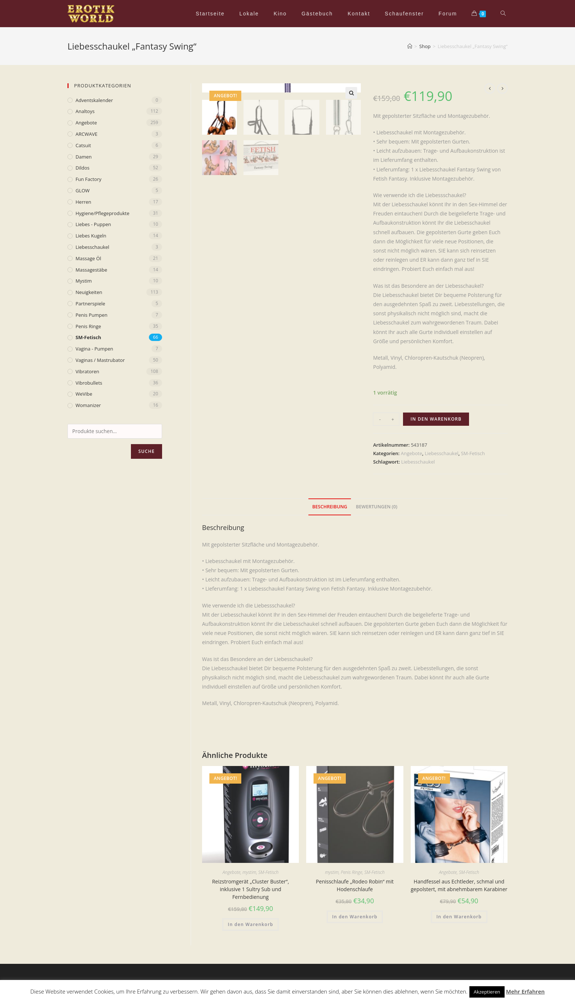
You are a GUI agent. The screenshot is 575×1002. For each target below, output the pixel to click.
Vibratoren (87, 371)
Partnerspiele (90, 303)
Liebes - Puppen (93, 224)
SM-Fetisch (473, 453)
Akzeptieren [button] (487, 991)
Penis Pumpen (91, 315)
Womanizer (88, 405)
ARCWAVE (87, 134)
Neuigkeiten (89, 292)
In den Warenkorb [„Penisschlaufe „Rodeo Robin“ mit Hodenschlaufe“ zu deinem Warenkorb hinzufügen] (355, 917)
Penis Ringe (351, 872)
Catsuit (83, 145)
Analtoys (85, 111)
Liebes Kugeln (91, 235)
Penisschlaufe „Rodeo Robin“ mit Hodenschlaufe (354, 885)
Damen (84, 156)
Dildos (82, 167)
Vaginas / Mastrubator (100, 360)
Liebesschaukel (441, 453)
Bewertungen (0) (376, 507)
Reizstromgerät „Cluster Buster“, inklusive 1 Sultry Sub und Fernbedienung (250, 889)
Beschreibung (329, 507)
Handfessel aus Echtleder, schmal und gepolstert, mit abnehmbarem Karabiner (459, 885)
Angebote (411, 453)
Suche (146, 451)
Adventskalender (94, 100)
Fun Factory (88, 179)
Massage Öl (88, 258)
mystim (249, 872)
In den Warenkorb (435, 419)
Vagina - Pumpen (94, 348)
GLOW (82, 190)
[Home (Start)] (409, 46)
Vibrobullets (89, 383)
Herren (83, 202)
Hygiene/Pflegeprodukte (102, 213)
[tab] (329, 507)
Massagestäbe (91, 269)
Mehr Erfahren (525, 991)
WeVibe (84, 394)
